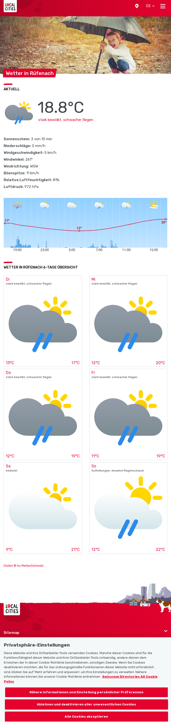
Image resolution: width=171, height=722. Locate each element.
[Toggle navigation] (162, 6)
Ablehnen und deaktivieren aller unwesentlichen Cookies (86, 710)
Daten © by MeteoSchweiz (24, 565)
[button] (137, 6)
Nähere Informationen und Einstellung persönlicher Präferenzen (87, 698)
